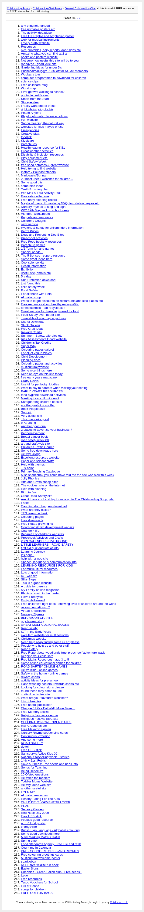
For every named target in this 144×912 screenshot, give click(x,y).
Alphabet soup (31, 297)
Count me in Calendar (36, 847)
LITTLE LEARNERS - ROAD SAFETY (47, 544)
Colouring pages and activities (41, 363)
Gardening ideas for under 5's (41, 67)
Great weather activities (37, 151)
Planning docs (31, 360)
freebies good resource (37, 819)
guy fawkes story (32, 621)
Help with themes (33, 464)
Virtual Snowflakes (33, 610)
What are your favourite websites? (44, 698)
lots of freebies (31, 701)
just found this (30, 283)
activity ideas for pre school (39, 680)
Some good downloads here (40, 833)
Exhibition (27, 269)
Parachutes (29, 144)
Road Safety (29, 649)
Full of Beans (30, 886)
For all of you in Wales (36, 353)
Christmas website (33, 638)
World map (28, 88)
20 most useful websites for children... (47, 179)
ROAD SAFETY (32, 743)
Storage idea (30, 102)
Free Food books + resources (41, 241)
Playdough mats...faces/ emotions (44, 116)
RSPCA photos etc (34, 725)
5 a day (26, 276)
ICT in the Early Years (36, 631)
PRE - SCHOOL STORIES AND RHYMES (50, 851)
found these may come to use (41, 691)
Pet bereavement (33, 433)
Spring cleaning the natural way (42, 123)
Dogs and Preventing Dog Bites (42, 234)
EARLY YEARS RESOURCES (42, 391)
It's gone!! (27, 555)
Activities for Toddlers (35, 778)
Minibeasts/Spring (33, 175)
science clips (30, 81)
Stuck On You (30, 325)
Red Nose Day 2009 (35, 812)
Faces (25, 503)
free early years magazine (39, 377)
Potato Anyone (31, 112)
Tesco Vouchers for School (39, 882)
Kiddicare (27, 140)
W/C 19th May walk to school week (45, 210)
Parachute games (33, 245)
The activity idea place (36, 32)
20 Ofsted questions (35, 774)
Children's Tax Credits (36, 342)
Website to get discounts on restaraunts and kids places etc (62, 301)
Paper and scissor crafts (37, 461)
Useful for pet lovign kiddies (40, 384)
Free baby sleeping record (39, 200)
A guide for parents (34, 586)
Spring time (29, 840)
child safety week (33, 287)
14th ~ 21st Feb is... (34, 760)
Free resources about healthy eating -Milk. (50, 304)
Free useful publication (36, 705)
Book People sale (33, 408)
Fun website (29, 119)
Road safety (29, 628)
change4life (29, 826)
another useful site (33, 788)
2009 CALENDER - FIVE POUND (44, 541)
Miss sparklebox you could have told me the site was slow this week (67, 475)
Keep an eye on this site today (42, 374)
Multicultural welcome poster (40, 858)
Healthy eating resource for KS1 (43, 147)
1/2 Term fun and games (38, 248)
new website (29, 224)
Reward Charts (31, 332)
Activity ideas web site (36, 785)
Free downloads (32, 520)
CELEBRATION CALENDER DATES (46, 722)
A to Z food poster (33, 823)
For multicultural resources (39, 569)
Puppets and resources (37, 217)
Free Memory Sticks (35, 711)
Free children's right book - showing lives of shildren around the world (68, 604)
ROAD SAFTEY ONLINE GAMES (44, 666)
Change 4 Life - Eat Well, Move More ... (48, 708)
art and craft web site (35, 443)
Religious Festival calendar (39, 715)
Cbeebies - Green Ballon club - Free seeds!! (51, 872)
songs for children (33, 889)
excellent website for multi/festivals (45, 635)
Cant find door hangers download (44, 506)
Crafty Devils (30, 381)
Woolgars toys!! (31, 74)
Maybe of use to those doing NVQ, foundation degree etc (60, 203)
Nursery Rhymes (32, 614)
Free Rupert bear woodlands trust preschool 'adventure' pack (63, 652)
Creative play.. (31, 133)
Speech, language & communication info (49, 562)
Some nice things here (36, 370)
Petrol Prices (30, 231)
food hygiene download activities (43, 395)
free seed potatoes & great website (45, 165)
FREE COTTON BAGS (37, 893)
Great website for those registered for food (50, 311)
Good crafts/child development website (47, 527)
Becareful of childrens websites (42, 534)
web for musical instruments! (40, 39)
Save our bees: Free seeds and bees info (49, 764)
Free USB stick (31, 750)
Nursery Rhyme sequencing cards (44, 732)
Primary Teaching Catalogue (40, 471)
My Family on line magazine (40, 590)
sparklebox (28, 861)
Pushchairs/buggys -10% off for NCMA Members (54, 71)
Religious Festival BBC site (39, 718)
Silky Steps (28, 579)
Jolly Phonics (30, 478)
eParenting (28, 422)
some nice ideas (32, 186)
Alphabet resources (34, 795)
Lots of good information (37, 572)
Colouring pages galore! (37, 349)
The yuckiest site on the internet (43, 485)
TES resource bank (34, 513)
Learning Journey (33, 551)
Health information (33, 266)
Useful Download (33, 321)
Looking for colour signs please (42, 687)
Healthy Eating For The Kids (40, 799)
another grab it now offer (38, 405)
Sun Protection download (38, 280)
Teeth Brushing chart (35, 189)
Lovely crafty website (35, 43)
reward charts (30, 677)
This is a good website (36, 583)
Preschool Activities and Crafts (42, 537)
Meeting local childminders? (40, 398)
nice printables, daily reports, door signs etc (51, 50)
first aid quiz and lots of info (40, 548)
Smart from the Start (35, 99)
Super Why (28, 346)
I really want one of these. (38, 105)
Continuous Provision (35, 736)
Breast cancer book (34, 436)
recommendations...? (35, 607)
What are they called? (36, 509)
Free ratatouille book (35, 196)
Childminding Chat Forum (47, 8)
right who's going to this (37, 109)
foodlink (26, 137)
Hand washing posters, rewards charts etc (50, 684)
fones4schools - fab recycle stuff (43, 307)
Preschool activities (34, 238)
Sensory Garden (32, 809)
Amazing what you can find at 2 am (45, 53)
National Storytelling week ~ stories (45, 757)
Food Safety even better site (40, 314)
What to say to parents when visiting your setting (54, 388)
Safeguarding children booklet (41, 402)
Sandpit (26, 412)
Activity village (31, 454)
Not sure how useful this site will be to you (50, 60)
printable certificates (35, 95)
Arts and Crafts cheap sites (39, 482)
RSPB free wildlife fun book (40, 865)
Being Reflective (32, 771)
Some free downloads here (39, 450)
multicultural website (35, 367)
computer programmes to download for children (53, 78)
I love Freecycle (32, 597)
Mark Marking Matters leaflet (40, 837)
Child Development (34, 356)
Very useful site (31, 415)
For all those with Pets (36, 294)
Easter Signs (30, 868)
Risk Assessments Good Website (44, 339)
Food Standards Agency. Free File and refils (51, 844)
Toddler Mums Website (36, 781)
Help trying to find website (39, 168)
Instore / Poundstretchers (38, 172)
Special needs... (32, 252)
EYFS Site (28, 792)
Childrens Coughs (33, 220)
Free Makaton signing (36, 729)
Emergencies (30, 130)
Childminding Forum (18, 8)
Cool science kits (32, 262)
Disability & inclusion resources (42, 154)
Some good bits (32, 182)
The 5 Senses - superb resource (43, 255)
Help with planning (33, 489)
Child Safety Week (33, 161)
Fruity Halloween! (33, 600)
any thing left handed (35, 25)
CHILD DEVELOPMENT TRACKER (45, 802)
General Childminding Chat (80, 8)
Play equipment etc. (34, 158)
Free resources (31, 879)
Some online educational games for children (51, 663)
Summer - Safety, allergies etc (41, 335)
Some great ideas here (36, 259)
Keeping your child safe (37, 656)
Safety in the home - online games (44, 673)
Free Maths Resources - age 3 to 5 (45, 659)
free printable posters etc (38, 29)
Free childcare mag (34, 85)
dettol (25, 746)
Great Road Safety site (36, 496)
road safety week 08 (35, 440)
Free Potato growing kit (37, 523)
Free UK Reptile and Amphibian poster (47, 36)
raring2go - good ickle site (39, 64)
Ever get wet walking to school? (43, 92)
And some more (32, 739)
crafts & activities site (35, 694)
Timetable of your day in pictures (43, 318)
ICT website (29, 576)
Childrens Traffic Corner (37, 447)
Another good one (33, 426)
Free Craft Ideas (32, 328)
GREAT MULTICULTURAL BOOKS (45, 624)
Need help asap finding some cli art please (50, 642)
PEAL (25, 806)
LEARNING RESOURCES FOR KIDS (47, 565)
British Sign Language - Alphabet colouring (50, 830)
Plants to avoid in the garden (40, 593)
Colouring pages (32, 516)
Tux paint (27, 468)
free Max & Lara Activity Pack (41, 193)
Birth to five (29, 492)
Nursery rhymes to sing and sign (43, 206)
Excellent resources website (40, 457)
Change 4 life (30, 530)
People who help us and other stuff (45, 645)
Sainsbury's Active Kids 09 (39, 753)
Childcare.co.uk (119, 902)
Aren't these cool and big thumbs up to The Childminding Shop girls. (67, 499)
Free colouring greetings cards (42, 854)
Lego (24, 875)
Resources (28, 46)
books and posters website (39, 57)
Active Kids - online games (39, 670)
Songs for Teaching (34, 767)
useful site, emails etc (36, 273)
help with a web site (34, 558)
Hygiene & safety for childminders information (52, 227)
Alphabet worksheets (35, 213)
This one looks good (35, 419)
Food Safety (29, 290)
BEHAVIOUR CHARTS (37, 617)
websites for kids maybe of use (42, 126)
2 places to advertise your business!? (46, 429)
